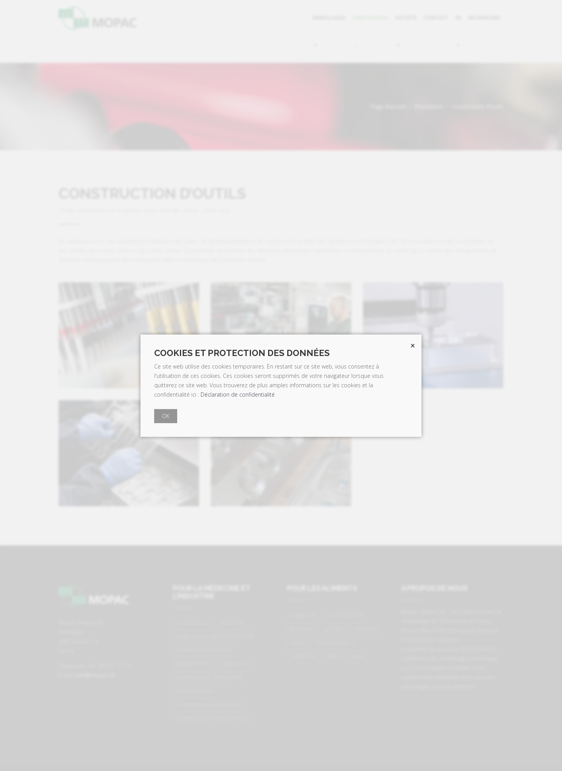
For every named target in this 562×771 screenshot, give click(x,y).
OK (165, 416)
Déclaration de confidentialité (238, 394)
